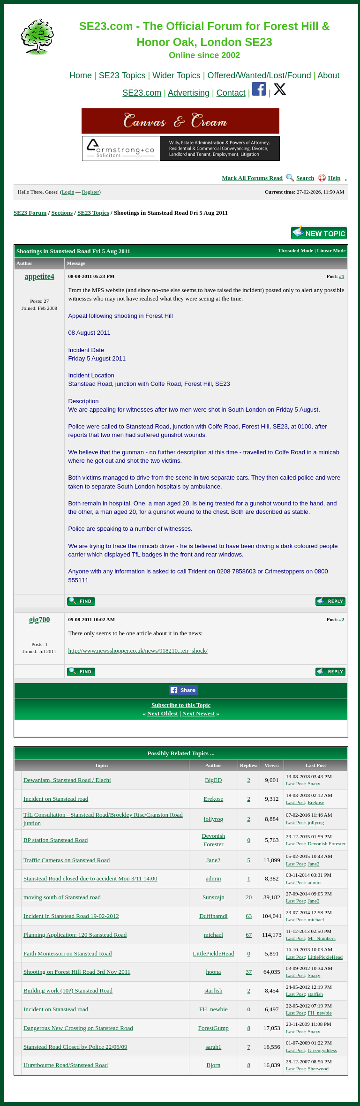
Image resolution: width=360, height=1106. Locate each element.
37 (249, 971)
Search (300, 177)
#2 (341, 619)
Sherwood (318, 1068)
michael (316, 919)
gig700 (39, 620)
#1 (341, 276)
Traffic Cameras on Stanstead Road (66, 860)
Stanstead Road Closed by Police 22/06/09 (75, 1046)
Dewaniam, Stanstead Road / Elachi (67, 779)
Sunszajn (213, 897)
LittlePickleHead (213, 953)
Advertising (189, 93)
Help (329, 177)
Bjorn (214, 1064)
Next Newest (198, 713)
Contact (231, 93)
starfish (213, 990)
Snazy (314, 783)
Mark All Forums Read (252, 177)
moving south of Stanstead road (62, 897)
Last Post (295, 783)
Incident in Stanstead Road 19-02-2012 (71, 915)
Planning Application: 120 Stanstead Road (75, 934)
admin (213, 878)
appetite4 (39, 276)
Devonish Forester (326, 843)
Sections (62, 212)
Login (68, 192)
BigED (213, 779)
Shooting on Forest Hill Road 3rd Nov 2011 (76, 971)
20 (249, 897)
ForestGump (213, 1027)
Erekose (213, 798)
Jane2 (214, 860)
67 (249, 934)
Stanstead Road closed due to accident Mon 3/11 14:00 (90, 878)
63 (249, 915)
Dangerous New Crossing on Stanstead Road (78, 1027)
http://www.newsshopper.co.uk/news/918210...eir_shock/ (137, 650)
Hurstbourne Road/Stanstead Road (65, 1064)
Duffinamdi (213, 915)
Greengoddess (322, 1050)
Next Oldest (162, 713)
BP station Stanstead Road (55, 839)
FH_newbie (213, 1009)
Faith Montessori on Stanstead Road (67, 953)
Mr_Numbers (321, 938)
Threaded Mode (295, 250)
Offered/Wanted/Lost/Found (259, 75)
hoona (213, 971)
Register (90, 192)
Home (80, 75)
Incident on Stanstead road (55, 798)
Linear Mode (331, 250)
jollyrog (213, 818)
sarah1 (213, 1046)
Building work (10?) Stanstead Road (67, 990)
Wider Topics (176, 75)
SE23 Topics (122, 75)
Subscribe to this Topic (180, 704)
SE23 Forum (30, 212)
